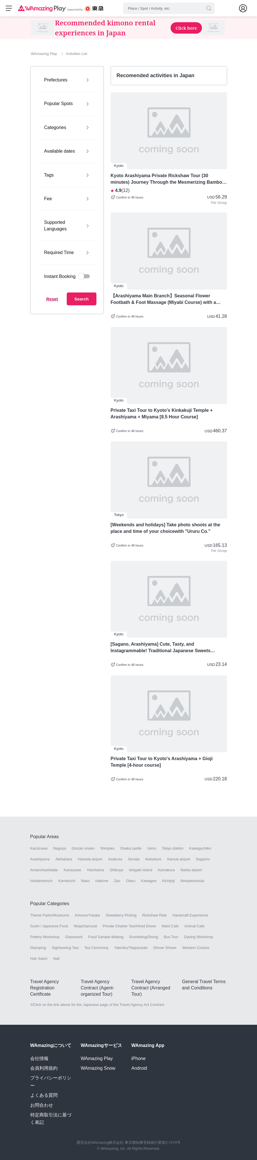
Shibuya (116, 870)
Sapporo (203, 859)
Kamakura (166, 870)
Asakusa (115, 859)
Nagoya (59, 848)
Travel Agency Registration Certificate (44, 988)
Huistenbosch (41, 881)
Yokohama (95, 870)
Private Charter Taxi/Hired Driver (129, 926)
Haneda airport (90, 859)
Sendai (133, 859)
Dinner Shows (165, 948)
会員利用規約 (44, 1068)
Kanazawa (72, 870)
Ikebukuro (153, 859)
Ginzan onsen (83, 848)
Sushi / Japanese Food (49, 926)
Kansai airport (178, 859)
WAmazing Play (97, 1058)
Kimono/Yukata (87, 915)
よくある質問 (44, 1095)
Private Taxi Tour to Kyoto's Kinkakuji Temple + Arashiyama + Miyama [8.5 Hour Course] (162, 414)
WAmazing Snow (98, 1068)
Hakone (102, 881)
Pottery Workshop (45, 937)
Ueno (151, 848)
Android (139, 1068)
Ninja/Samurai (85, 926)
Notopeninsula (192, 881)
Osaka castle (130, 848)
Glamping (38, 948)
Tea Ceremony (96, 948)
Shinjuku (107, 848)
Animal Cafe (194, 926)
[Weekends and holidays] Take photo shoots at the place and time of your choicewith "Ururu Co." (165, 528)
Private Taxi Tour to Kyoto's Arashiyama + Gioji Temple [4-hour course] (162, 762)
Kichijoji (168, 881)
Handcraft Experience (190, 915)
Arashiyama (40, 859)
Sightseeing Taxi (65, 948)
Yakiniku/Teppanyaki (131, 948)
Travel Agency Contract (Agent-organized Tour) (97, 988)
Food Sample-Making (106, 937)
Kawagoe (148, 881)
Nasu (85, 881)
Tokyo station (172, 848)
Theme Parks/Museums (49, 915)
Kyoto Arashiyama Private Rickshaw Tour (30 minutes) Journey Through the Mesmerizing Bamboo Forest (168, 180)
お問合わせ (41, 1105)
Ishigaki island (140, 870)
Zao (117, 881)
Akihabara (63, 859)
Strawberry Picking (121, 915)
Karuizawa (39, 848)
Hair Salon (39, 959)
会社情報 (39, 1058)
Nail (56, 959)
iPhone (138, 1058)
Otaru (130, 881)
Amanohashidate (44, 870)
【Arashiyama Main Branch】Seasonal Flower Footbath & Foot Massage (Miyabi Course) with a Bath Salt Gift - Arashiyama (163, 300)
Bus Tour (171, 937)
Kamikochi (66, 881)
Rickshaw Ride (154, 915)
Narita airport (191, 870)
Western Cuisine (195, 948)
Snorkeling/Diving (143, 937)
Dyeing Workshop (198, 937)
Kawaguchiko (200, 848)
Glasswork (74, 937)
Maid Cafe (170, 926)
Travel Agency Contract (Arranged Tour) (150, 988)
